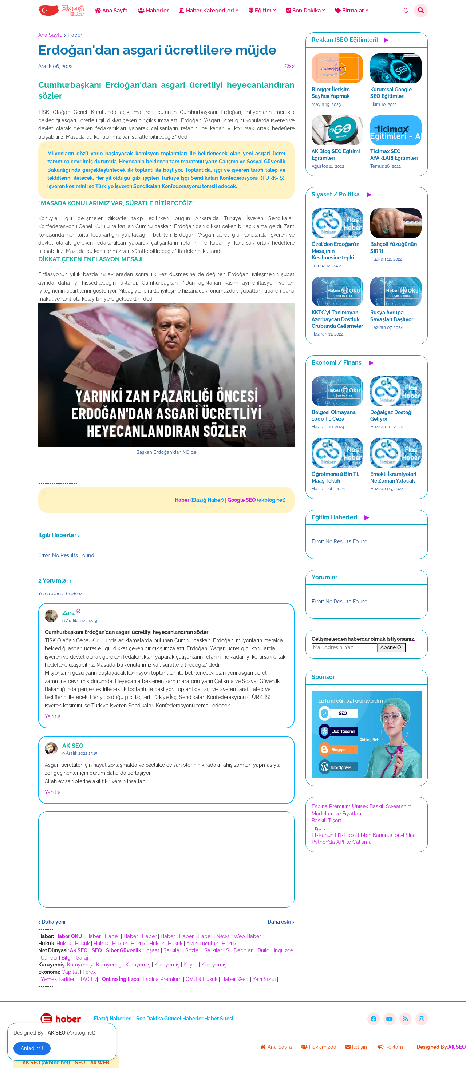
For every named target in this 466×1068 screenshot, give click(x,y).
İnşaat (152, 950)
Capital (70, 972)
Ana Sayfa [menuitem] (111, 10)
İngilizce (283, 950)
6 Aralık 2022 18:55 (80, 620)
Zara (68, 613)
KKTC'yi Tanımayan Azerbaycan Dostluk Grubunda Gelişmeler (337, 319)
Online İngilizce (120, 979)
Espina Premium (162, 979)
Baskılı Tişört (326, 820)
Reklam (390, 1047)
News (223, 936)
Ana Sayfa (50, 34)
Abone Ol (391, 647)
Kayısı (190, 965)
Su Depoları (240, 950)
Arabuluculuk (202, 943)
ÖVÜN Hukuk (201, 979)
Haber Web (235, 979)
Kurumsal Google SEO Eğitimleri (391, 93)
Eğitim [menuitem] (260, 10)
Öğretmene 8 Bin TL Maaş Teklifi (335, 477)
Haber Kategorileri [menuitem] (206, 10)
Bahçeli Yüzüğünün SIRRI (393, 247)
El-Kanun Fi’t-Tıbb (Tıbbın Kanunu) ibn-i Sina (364, 835)
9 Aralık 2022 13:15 (80, 753)
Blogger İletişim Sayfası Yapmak (331, 93)
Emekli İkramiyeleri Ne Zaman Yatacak (393, 477)
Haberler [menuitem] (153, 10)
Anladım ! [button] (32, 1048)
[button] (406, 10)
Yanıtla (53, 716)
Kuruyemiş (79, 965)
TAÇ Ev (88, 979)
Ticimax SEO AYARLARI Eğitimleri (394, 154)
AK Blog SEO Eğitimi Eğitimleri (336, 154)
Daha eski (279, 922)
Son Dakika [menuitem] (303, 10)
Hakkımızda (318, 1047)
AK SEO (72, 745)
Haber (75, 34)
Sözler (192, 950)
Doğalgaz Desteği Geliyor (391, 415)
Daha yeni (54, 922)
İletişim (357, 1047)
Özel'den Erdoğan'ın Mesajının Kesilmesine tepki (335, 250)
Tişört (318, 828)
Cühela (49, 958)
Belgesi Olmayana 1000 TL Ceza (334, 415)
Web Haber (247, 936)
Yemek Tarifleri (58, 979)
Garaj (82, 958)
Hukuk (63, 943)
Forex (89, 972)
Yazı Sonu (264, 979)
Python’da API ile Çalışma (342, 842)
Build (264, 950)
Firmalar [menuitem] (349, 10)
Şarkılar (172, 950)
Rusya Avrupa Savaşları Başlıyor (391, 316)
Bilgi (67, 958)
